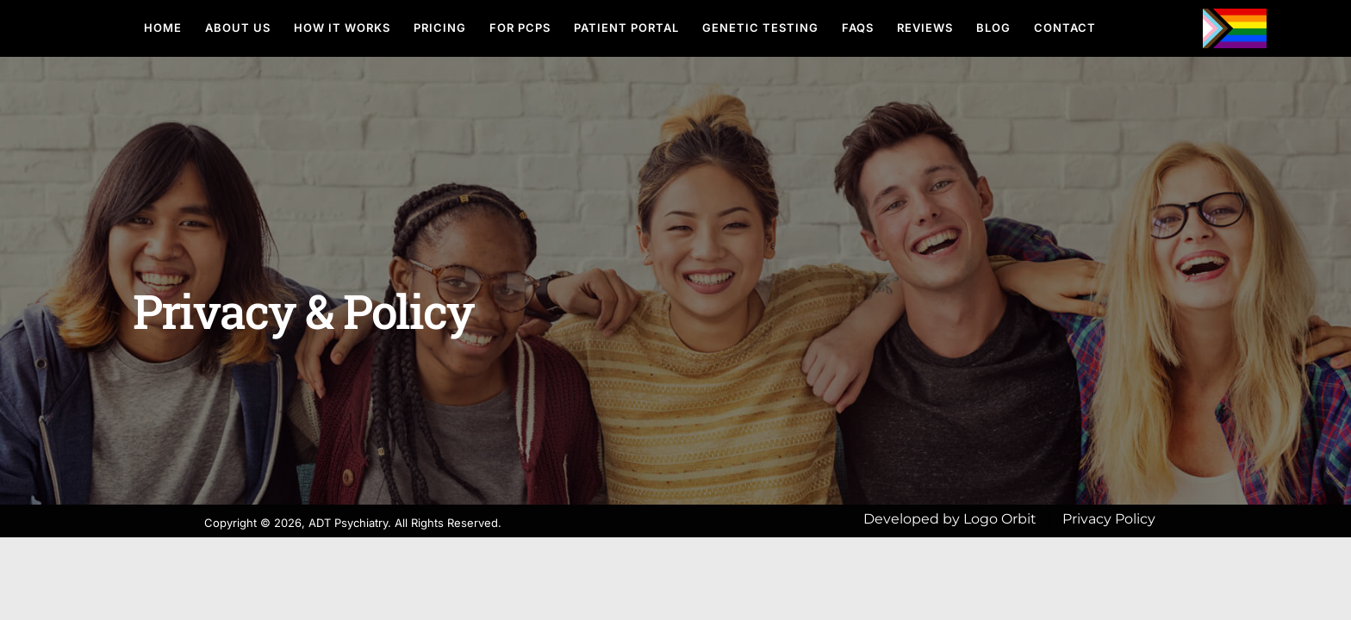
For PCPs (520, 27)
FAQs (858, 27)
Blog (993, 27)
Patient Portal (626, 27)
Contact (1065, 27)
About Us (238, 27)
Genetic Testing (760, 27)
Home (163, 27)
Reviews (925, 27)
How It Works (342, 27)
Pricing (440, 27)
